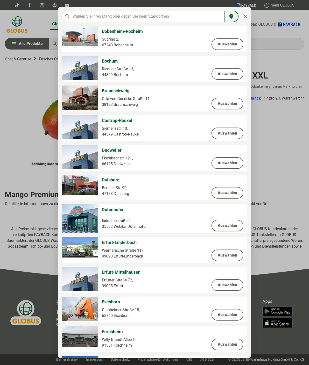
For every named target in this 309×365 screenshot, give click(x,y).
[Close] (245, 16)
